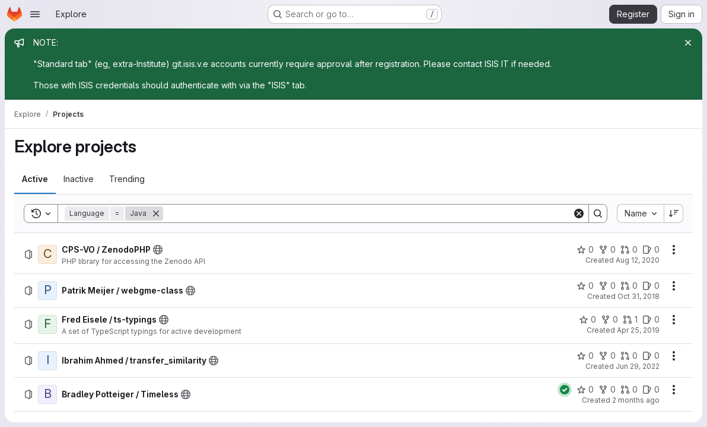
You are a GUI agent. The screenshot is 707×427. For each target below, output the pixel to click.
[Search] (367, 213)
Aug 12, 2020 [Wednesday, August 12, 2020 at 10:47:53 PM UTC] (638, 260)
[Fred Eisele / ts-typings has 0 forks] (609, 319)
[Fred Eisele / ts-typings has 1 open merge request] (630, 319)
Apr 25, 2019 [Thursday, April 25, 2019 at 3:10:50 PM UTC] (638, 330)
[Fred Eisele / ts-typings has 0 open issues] (651, 319)
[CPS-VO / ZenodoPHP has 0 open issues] (651, 249)
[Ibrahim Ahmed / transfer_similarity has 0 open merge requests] (629, 356)
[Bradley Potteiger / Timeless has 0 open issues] (651, 389)
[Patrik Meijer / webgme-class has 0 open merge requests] (629, 286)
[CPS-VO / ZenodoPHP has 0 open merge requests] (629, 249)
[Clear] (579, 213)
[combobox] (640, 213)
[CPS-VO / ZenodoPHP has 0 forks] (607, 249)
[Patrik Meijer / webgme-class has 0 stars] (585, 286)
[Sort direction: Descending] (673, 213)
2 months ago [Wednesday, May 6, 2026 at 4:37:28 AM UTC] (636, 400)
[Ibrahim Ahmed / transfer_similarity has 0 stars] (585, 356)
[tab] (35, 179)
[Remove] (156, 213)
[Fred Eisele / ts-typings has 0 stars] (587, 319)
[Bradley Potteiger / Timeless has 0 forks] (607, 389)
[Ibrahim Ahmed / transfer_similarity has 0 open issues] (651, 356)
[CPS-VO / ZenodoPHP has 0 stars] (585, 249)
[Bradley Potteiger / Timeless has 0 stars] (585, 389)
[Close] (688, 43)
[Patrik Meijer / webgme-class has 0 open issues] (651, 286)
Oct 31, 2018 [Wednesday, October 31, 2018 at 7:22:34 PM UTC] (638, 296)
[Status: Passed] (565, 390)
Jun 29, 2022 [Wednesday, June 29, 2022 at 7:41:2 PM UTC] (638, 366)
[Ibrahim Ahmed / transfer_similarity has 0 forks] (607, 356)
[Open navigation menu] (35, 14)
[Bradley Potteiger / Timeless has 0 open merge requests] (629, 389)
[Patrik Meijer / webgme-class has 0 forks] (607, 286)
